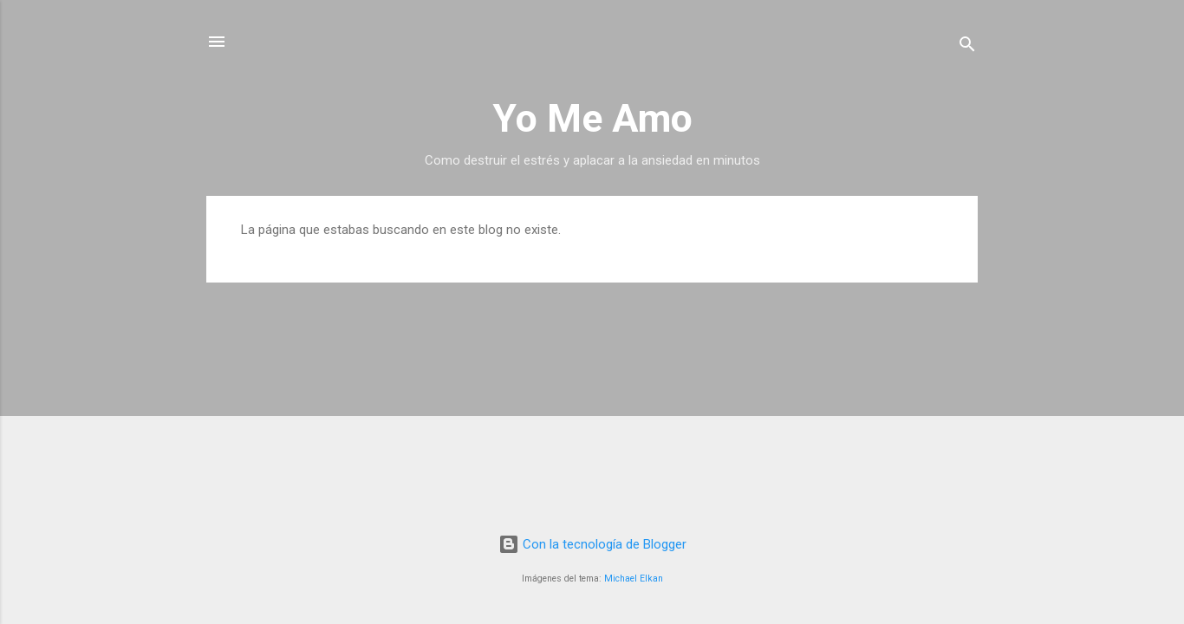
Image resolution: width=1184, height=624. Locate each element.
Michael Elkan (633, 578)
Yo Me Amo (592, 118)
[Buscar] (967, 47)
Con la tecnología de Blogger (592, 544)
